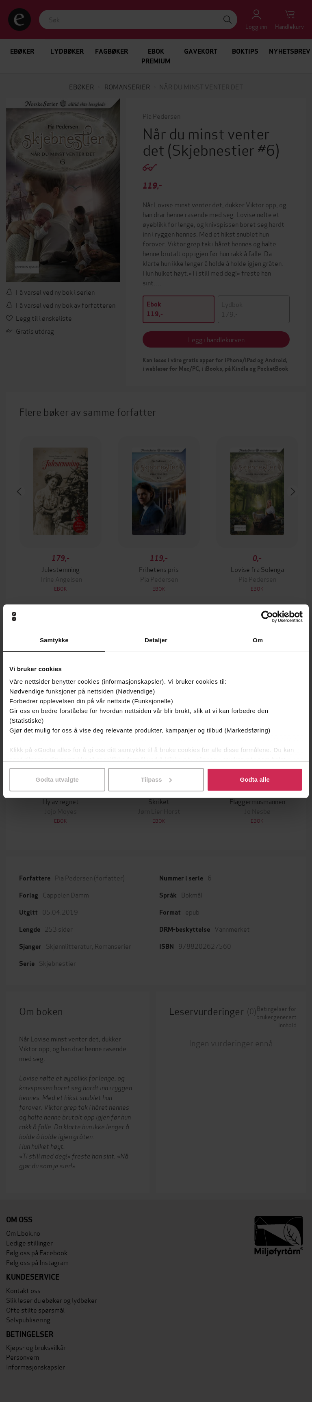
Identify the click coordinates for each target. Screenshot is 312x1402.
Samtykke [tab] (54, 640)
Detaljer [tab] (156, 640)
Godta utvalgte (57, 779)
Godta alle (255, 779)
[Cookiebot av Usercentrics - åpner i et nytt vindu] (267, 617)
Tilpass (156, 779)
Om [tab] (258, 640)
